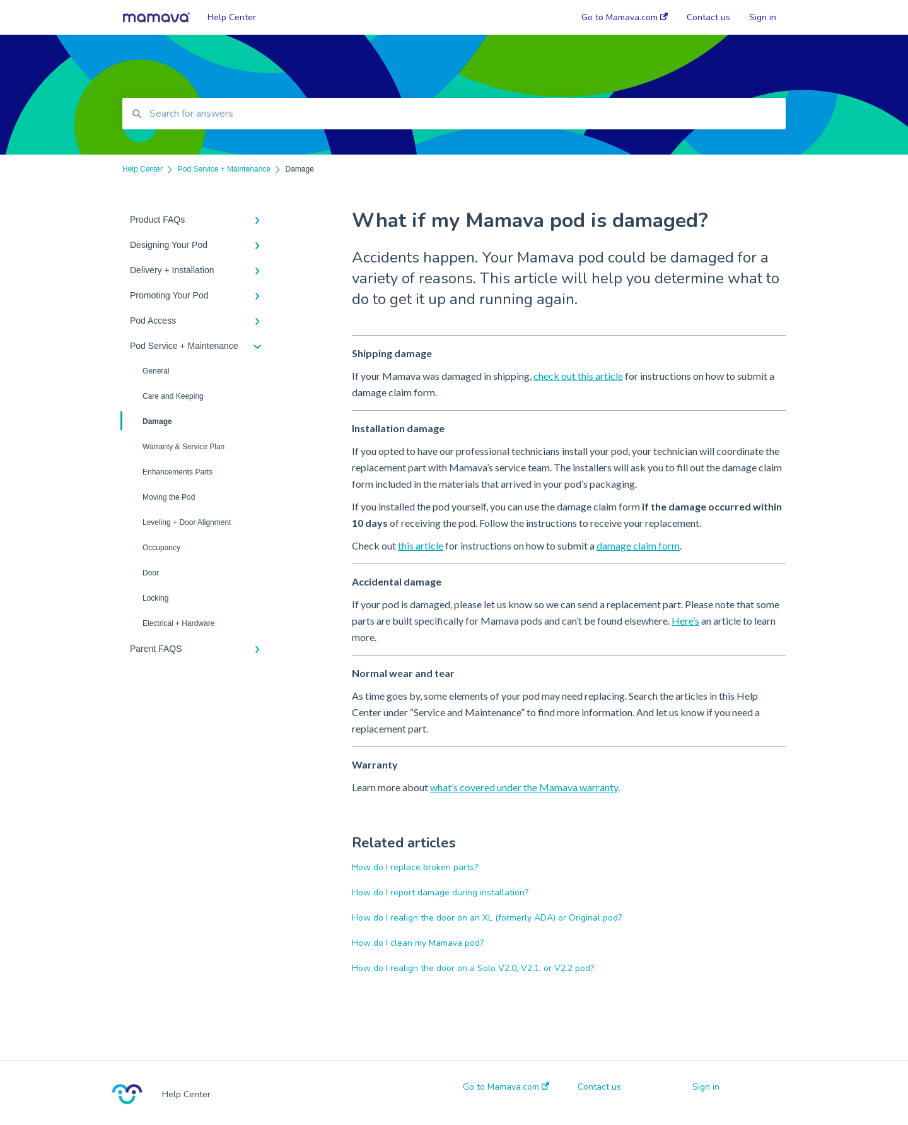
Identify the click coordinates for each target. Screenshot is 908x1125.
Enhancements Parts (177, 472)
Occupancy (161, 547)
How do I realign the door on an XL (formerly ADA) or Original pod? (487, 918)
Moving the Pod (169, 497)
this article (420, 545)
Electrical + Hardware (178, 623)
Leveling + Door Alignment (187, 522)
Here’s (685, 621)
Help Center (231, 17)
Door (151, 572)
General (156, 371)
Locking (155, 598)
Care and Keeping (173, 396)
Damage (147, 420)
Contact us (599, 1087)
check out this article (578, 376)
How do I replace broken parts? (415, 867)
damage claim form (638, 545)
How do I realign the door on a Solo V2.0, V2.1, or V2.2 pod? (473, 968)
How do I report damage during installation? (440, 892)
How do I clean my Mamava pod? (418, 943)
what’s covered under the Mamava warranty (524, 787)
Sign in (705, 1087)
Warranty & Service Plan (183, 446)
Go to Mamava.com (506, 1087)
